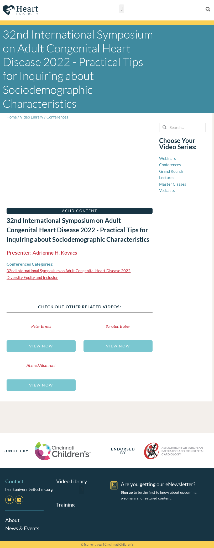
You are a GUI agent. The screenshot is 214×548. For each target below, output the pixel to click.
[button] (121, 8)
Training (65, 504)
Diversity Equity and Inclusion (32, 277)
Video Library (31, 117)
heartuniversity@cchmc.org (29, 489)
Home (12, 117)
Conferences (57, 117)
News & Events (22, 528)
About (12, 520)
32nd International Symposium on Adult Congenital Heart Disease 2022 (69, 270)
